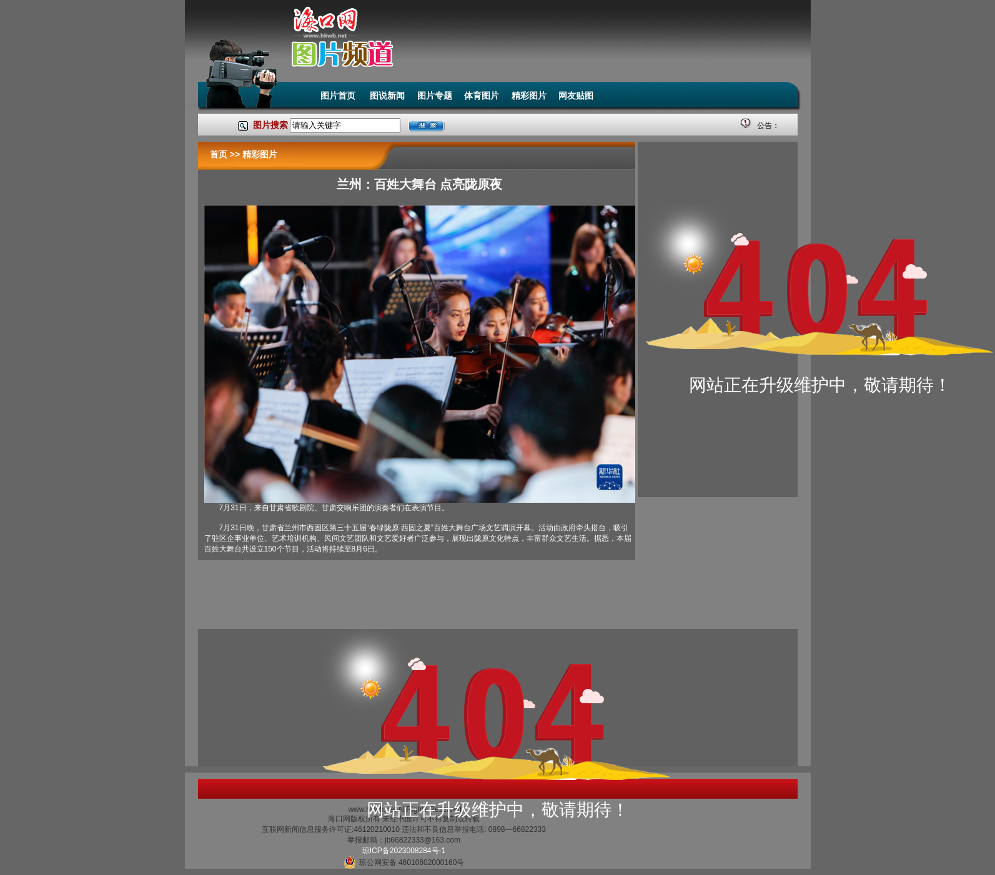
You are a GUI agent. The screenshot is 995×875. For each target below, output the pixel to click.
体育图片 (481, 96)
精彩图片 (529, 96)
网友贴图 (575, 96)
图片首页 (339, 96)
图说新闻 (387, 96)
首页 (218, 154)
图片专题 (434, 96)
